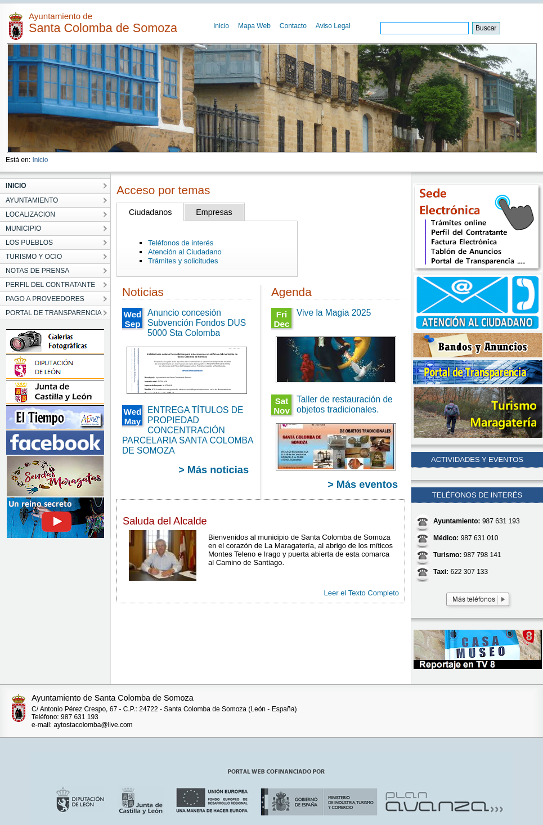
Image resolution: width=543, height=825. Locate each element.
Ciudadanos (150, 212)
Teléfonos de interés (180, 243)
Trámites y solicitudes (183, 261)
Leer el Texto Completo (361, 593)
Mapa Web (254, 26)
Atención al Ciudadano (185, 252)
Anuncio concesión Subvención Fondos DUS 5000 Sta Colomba (196, 323)
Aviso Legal (333, 26)
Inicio (221, 26)
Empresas (214, 212)
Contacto (293, 26)
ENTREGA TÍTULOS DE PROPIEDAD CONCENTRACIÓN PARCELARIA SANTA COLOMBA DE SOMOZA (187, 430)
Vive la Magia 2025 (334, 312)
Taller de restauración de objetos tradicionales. (345, 404)
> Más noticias (213, 470)
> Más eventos (362, 484)
